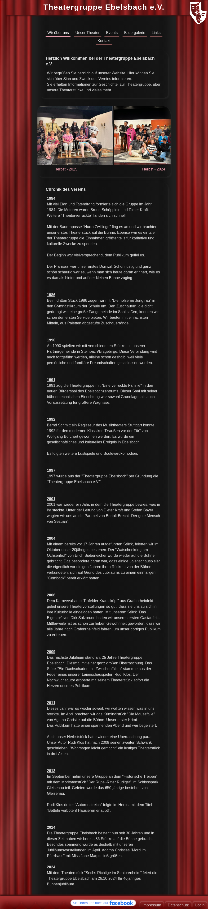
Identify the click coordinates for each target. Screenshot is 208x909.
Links (156, 33)
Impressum (151, 905)
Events (112, 33)
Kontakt (103, 41)
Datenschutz (178, 905)
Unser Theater (87, 33)
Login (199, 905)
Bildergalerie (134, 33)
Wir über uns (58, 33)
